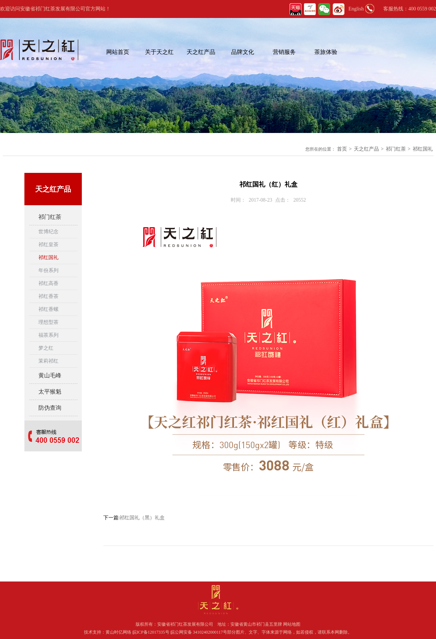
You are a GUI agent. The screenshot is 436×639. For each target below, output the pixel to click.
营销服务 (284, 52)
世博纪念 (48, 231)
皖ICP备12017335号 (150, 632)
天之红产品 (201, 52)
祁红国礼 (423, 149)
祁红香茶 (48, 296)
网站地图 (291, 624)
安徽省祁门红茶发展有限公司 (185, 624)
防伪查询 (49, 408)
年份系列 (48, 270)
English (356, 9)
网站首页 (117, 52)
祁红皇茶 (48, 244)
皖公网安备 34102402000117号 (199, 632)
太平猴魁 (49, 392)
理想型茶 (48, 322)
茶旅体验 (325, 52)
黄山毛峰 (49, 375)
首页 (342, 149)
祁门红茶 (396, 149)
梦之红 (45, 348)
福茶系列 (48, 335)
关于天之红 (159, 52)
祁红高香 (48, 283)
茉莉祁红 (48, 361)
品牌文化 (242, 52)
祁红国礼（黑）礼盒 (142, 517)
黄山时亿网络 (119, 632)
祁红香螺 (48, 309)
